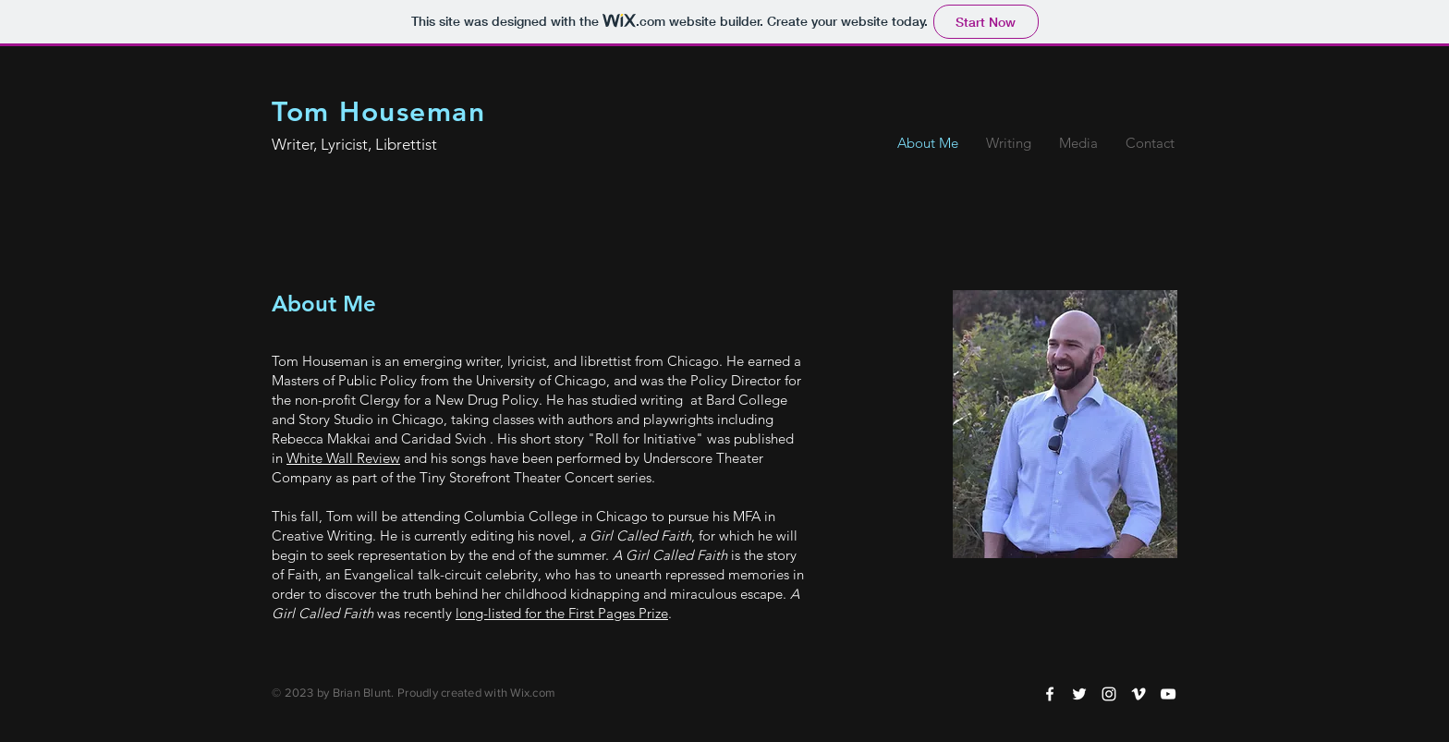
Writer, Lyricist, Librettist (354, 144)
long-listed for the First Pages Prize (562, 613)
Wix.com (532, 692)
